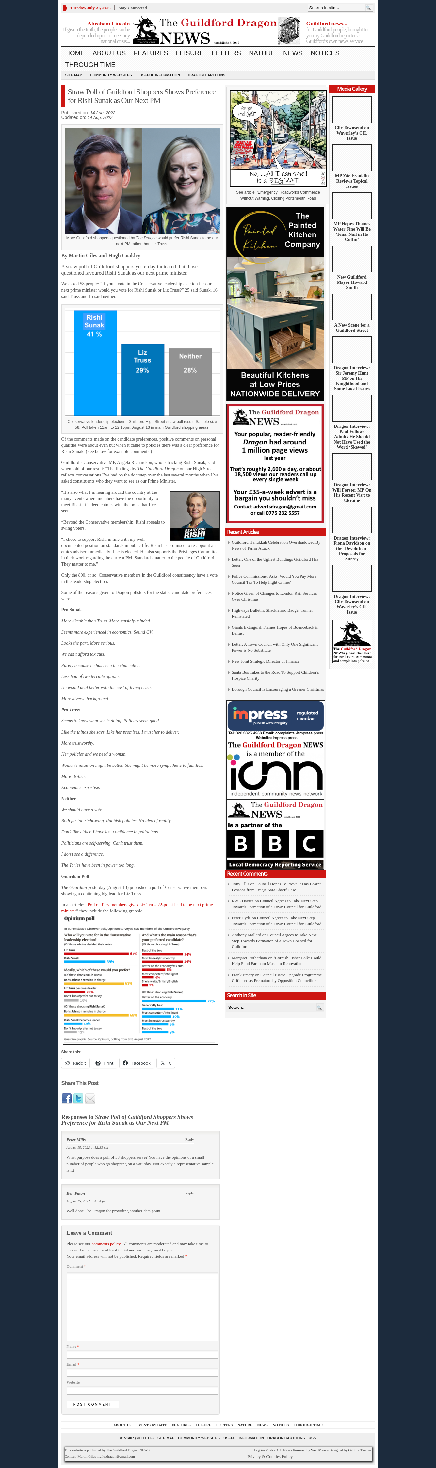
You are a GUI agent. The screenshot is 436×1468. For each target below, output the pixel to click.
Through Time (90, 64)
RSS (312, 1438)
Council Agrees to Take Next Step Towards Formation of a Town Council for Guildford (274, 940)
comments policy (105, 1243)
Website (73, 1382)
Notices (325, 52)
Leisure (190, 52)
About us (109, 52)
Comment (76, 1266)
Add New (283, 1450)
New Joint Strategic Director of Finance (266, 661)
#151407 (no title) (137, 1438)
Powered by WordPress (309, 1450)
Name (73, 1346)
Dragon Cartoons (206, 75)
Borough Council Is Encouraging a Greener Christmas (278, 689)
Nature (262, 52)
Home (75, 52)
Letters (226, 52)
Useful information (160, 75)
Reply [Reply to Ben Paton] (189, 1193)
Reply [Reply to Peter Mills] (189, 1139)
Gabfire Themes (360, 1450)
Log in (259, 1450)
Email (73, 1364)
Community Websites (111, 75)
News (293, 52)
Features (151, 52)
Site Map (73, 75)
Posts (269, 1450)
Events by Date (151, 1425)
